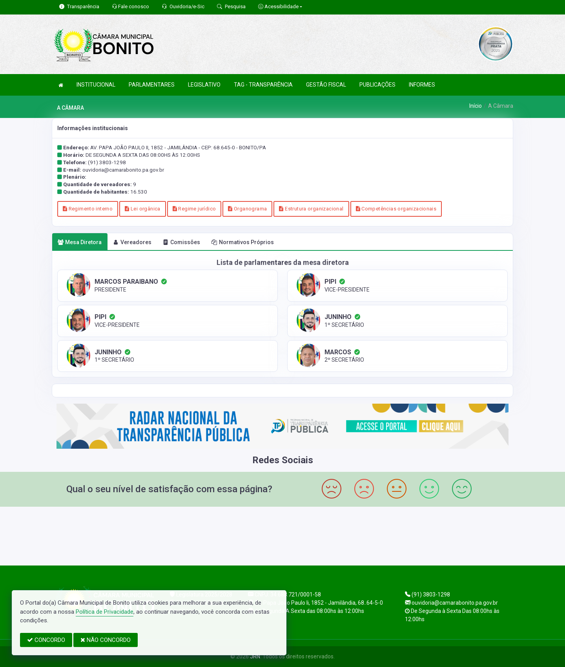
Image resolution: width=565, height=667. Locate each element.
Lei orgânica (142, 209)
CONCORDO (46, 639)
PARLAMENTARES (152, 85)
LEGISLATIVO (204, 85)
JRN (255, 656)
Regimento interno (88, 209)
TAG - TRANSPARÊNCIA (263, 85)
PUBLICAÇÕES (377, 85)
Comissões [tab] (181, 242)
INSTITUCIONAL (96, 85)
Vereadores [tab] (132, 242)
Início (475, 106)
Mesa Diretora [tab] (80, 242)
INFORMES (422, 85)
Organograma (247, 209)
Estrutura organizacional (311, 209)
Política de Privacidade (104, 611)
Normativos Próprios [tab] (242, 242)
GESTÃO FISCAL (326, 85)
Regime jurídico (194, 209)
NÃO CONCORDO (105, 639)
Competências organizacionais (396, 209)
